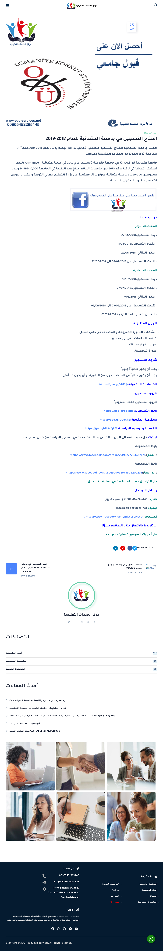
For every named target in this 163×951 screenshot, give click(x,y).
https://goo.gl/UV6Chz (114, 420)
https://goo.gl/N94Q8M (101, 428)
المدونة (153, 896)
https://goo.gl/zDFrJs (113, 384)
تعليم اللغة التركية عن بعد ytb (24, 724)
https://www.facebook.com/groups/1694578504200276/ (104, 473)
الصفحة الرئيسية (148, 884)
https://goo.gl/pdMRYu (119, 411)
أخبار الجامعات (150, 133)
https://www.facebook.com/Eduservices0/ (113, 517)
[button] (155, 6)
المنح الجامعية (149, 890)
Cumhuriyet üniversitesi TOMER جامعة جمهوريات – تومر (37, 701)
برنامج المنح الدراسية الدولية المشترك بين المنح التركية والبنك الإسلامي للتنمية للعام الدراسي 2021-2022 (62, 716)
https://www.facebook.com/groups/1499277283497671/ (107, 455)
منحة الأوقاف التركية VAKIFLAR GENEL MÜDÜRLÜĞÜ (34, 731)
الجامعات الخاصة (81, 669)
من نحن (115, 890)
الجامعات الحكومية (81, 661)
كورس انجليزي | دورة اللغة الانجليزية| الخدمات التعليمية (37, 708)
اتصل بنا (115, 896)
